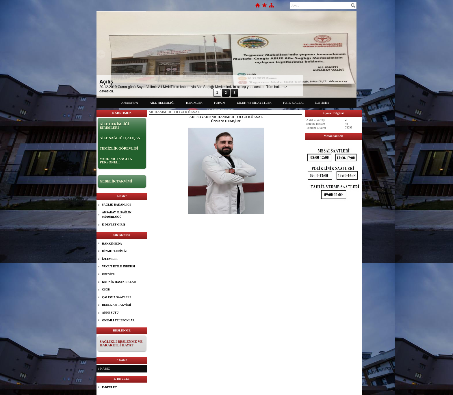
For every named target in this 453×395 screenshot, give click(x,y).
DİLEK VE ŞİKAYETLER (254, 102)
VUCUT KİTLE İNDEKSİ (118, 266)
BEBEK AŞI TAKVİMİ (116, 304)
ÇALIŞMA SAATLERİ (116, 297)
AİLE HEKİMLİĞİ (162, 102)
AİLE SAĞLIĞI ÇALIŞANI (121, 138)
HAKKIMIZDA (112, 243)
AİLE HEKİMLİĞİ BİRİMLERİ (114, 126)
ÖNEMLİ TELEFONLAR (118, 320)
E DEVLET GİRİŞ (113, 224)
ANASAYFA (129, 102)
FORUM (219, 102)
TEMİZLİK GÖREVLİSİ (119, 148)
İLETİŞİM (322, 102)
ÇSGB (106, 289)
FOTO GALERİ (293, 102)
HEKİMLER (194, 102)
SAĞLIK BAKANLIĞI (116, 204)
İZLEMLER (110, 258)
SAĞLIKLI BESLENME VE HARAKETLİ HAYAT (121, 343)
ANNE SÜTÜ (110, 312)
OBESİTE (108, 274)
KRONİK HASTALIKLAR (119, 282)
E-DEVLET (109, 387)
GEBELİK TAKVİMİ (116, 181)
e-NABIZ (104, 368)
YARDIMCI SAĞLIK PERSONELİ (116, 160)
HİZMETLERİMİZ (114, 251)
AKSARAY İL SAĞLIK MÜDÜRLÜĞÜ (116, 215)
